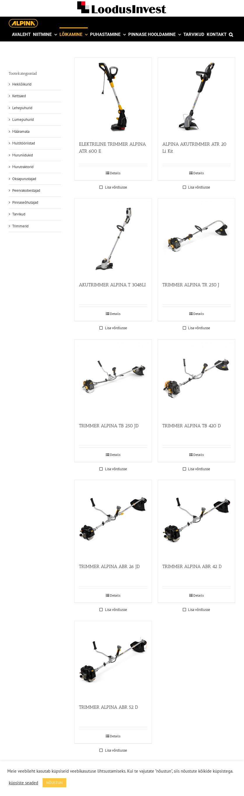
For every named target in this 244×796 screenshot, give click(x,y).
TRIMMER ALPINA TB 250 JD (108, 426)
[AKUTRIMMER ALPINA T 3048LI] (113, 237)
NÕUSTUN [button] (54, 782)
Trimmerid (20, 226)
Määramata (20, 131)
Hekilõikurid (21, 84)
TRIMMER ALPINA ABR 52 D (108, 707)
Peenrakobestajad (26, 190)
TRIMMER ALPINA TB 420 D (191, 426)
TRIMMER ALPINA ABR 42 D (192, 566)
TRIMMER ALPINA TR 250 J (190, 285)
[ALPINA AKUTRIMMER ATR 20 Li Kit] (196, 96)
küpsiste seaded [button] (23, 782)
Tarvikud (18, 214)
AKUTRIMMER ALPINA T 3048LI (112, 285)
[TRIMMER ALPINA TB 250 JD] (113, 378)
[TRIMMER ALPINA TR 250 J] (196, 237)
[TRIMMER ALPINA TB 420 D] (196, 378)
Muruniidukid (22, 155)
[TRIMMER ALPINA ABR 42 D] (196, 518)
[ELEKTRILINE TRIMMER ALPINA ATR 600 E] (113, 96)
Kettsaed (19, 95)
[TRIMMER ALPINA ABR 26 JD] (113, 518)
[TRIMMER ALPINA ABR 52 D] (113, 659)
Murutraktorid (23, 166)
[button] (231, 34)
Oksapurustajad (24, 178)
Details (115, 173)
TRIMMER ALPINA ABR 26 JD (109, 566)
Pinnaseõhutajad (25, 202)
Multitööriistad (23, 143)
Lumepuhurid (23, 119)
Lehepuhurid (22, 107)
